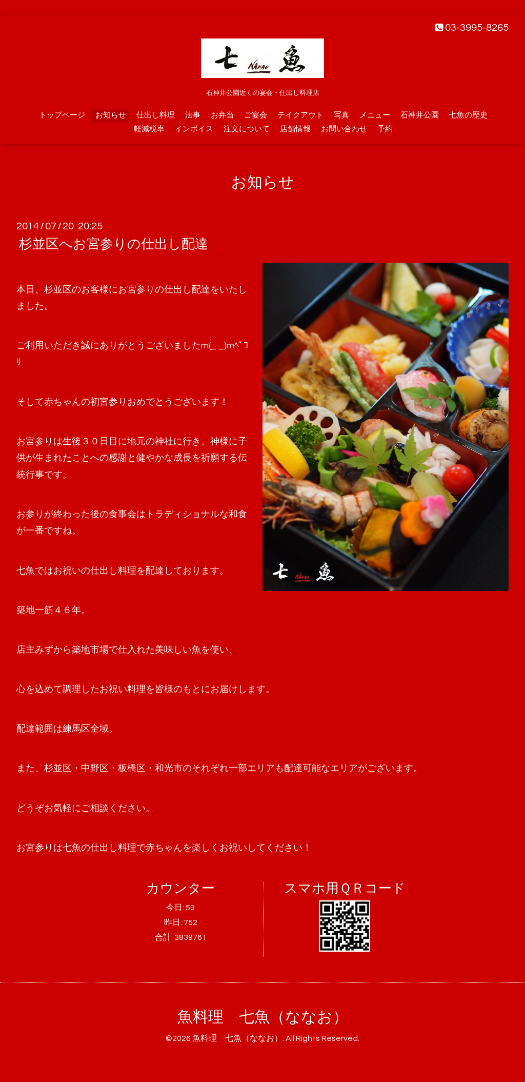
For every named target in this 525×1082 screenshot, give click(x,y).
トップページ (62, 115)
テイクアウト (300, 115)
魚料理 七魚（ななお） (262, 1017)
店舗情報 (295, 129)
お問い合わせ (344, 129)
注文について (247, 129)
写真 (341, 115)
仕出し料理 (155, 115)
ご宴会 (255, 115)
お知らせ (110, 115)
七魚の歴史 (468, 115)
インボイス (194, 129)
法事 (192, 115)
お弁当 (222, 115)
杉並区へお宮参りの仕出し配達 (113, 244)
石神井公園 (419, 115)
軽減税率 (149, 129)
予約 (385, 129)
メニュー (374, 115)
